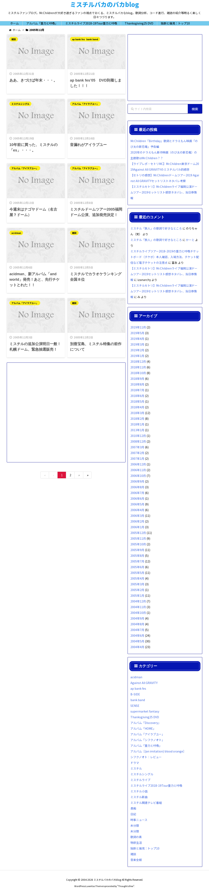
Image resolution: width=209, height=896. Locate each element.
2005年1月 (137, 595)
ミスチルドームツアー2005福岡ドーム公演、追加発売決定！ (96, 213)
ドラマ (134, 763)
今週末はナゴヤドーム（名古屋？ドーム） (33, 213)
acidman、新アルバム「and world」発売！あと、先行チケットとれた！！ (34, 280)
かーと (190, 240)
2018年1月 (137, 424)
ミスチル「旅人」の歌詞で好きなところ (156, 228)
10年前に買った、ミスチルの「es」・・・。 (33, 148)
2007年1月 (137, 458)
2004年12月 (138, 601)
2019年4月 (137, 339)
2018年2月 (137, 419)
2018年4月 (137, 407)
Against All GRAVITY (144, 683)
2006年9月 (137, 481)
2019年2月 (137, 350)
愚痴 (133, 808)
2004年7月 (137, 630)
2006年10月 (138, 476)
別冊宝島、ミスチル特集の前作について (95, 348)
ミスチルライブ (140, 780)
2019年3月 (137, 344)
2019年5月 (137, 333)
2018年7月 (137, 390)
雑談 (13, 39)
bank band (92, 39)
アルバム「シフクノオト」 (147, 740)
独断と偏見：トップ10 (144, 848)
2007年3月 (137, 447)
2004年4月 (137, 647)
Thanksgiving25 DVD (144, 717)
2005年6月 (137, 567)
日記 (133, 814)
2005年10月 (138, 544)
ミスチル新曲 (139, 797)
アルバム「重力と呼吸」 (146, 746)
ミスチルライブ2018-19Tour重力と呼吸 (156, 785)
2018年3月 (137, 413)
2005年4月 (137, 578)
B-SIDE (135, 694)
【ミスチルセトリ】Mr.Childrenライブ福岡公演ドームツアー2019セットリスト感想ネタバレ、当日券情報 (163, 192)
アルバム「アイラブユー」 (85, 104)
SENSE (134, 706)
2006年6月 (137, 498)
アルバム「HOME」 (143, 728)
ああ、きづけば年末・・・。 (33, 80)
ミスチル (136, 768)
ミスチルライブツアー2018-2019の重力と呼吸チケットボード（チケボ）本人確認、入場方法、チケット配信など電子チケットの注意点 (164, 257)
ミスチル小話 (139, 791)
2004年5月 (137, 641)
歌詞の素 (136, 837)
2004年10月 (138, 613)
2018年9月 (137, 379)
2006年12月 (138, 464)
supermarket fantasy (144, 711)
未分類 (134, 825)
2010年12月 (138, 436)
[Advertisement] (66, 410)
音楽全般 (136, 860)
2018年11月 (138, 367)
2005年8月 (137, 556)
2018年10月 (138, 373)
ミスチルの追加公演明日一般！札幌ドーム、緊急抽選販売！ (35, 348)
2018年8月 (137, 384)
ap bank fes (78, 39)
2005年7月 (137, 561)
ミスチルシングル (20, 104)
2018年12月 (138, 361)
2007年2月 (137, 453)
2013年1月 (137, 430)
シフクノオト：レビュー (146, 757)
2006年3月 (137, 516)
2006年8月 (137, 487)
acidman (16, 233)
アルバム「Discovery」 (145, 723)
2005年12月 (138, 533)
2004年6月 (137, 635)
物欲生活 (136, 843)
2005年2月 (137, 590)
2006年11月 (138, 470)
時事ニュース (138, 820)
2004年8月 (137, 624)
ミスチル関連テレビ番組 (146, 803)
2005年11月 (138, 538)
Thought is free (125, 886)
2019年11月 (138, 327)
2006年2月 (137, 521)
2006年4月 (137, 510)
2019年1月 (137, 356)
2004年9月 (137, 618)
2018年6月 (137, 396)
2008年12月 (138, 441)
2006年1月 (137, 527)
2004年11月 (138, 607)
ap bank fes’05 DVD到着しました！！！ (95, 83)
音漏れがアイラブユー (88, 145)
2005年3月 (137, 584)
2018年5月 (137, 401)
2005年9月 (137, 550)
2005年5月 (137, 573)
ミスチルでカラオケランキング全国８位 (95, 277)
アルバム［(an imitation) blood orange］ (158, 751)
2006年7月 (137, 493)
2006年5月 (137, 504)
